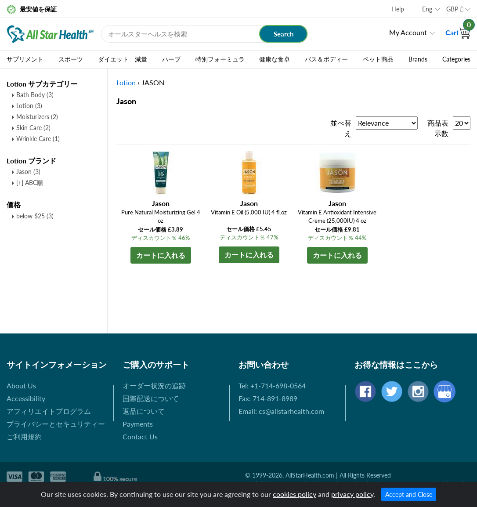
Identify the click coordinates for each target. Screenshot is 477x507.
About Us (21, 385)
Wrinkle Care (38, 138)
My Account (408, 32)
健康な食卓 (274, 59)
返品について (144, 411)
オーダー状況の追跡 (154, 385)
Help (397, 9)
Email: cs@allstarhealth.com (281, 411)
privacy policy (352, 494)
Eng (427, 9)
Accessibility (26, 398)
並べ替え (340, 128)
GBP (454, 9)
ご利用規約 (24, 436)
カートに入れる (160, 255)
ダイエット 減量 (122, 59)
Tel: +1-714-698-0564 (272, 385)
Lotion (29, 105)
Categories (456, 59)
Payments (138, 424)
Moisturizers (37, 116)
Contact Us (140, 436)
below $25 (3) (35, 216)
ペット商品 (378, 59)
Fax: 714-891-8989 (267, 398)
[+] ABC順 (29, 182)
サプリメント (25, 59)
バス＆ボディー (326, 59)
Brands (417, 59)
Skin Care (33, 127)
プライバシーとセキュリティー (56, 424)
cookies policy (294, 494)
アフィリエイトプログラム (49, 411)
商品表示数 (437, 128)
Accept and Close (408, 494)
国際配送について (151, 398)
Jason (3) (28, 171)
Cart (457, 32)
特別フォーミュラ (220, 59)
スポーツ (70, 59)
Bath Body (35, 94)
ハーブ (171, 59)
